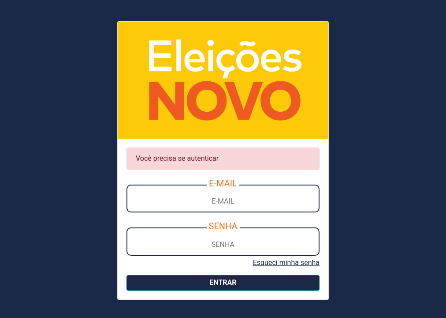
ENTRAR (222, 282)
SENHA (223, 226)
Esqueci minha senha (286, 262)
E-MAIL (223, 183)
